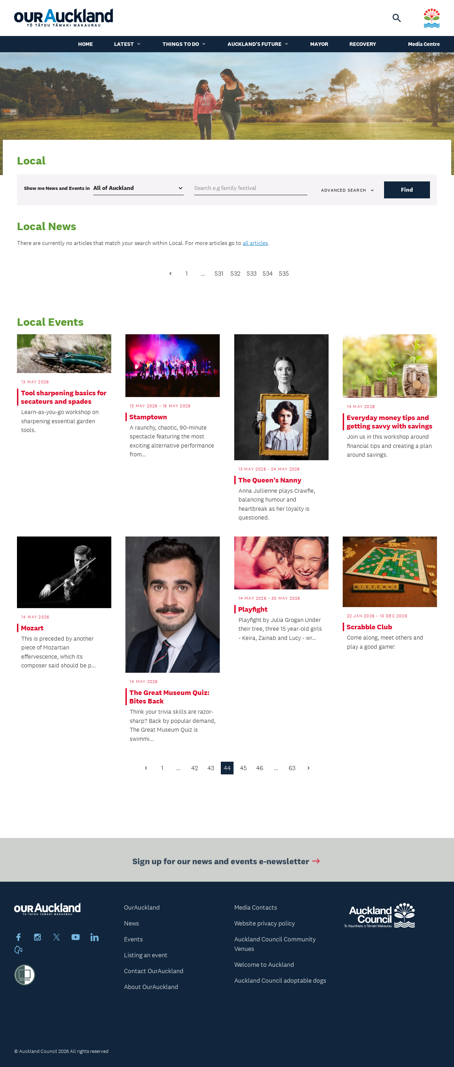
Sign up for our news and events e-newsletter (227, 864)
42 (194, 768)
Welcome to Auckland (264, 965)
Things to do (184, 44)
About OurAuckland (151, 987)
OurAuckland (142, 907)
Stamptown (148, 417)
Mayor (319, 44)
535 (284, 273)
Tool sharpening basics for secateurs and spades (63, 397)
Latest (127, 44)
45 (243, 768)
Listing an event (145, 955)
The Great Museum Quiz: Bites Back (169, 696)
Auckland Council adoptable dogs (280, 980)
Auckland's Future (258, 44)
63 (292, 768)
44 (227, 768)
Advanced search (348, 190)
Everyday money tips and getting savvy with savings (389, 421)
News (131, 923)
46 (259, 768)
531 (218, 273)
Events (133, 939)
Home (85, 44)
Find (407, 189)
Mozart (32, 628)
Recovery (362, 44)
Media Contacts (255, 907)
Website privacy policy (264, 923)
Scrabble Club (369, 627)
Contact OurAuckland (153, 971)
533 (252, 273)
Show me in (57, 188)
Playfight (252, 609)
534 (268, 273)
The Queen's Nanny (269, 480)
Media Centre (424, 44)
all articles (255, 243)
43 (210, 768)
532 (235, 273)
